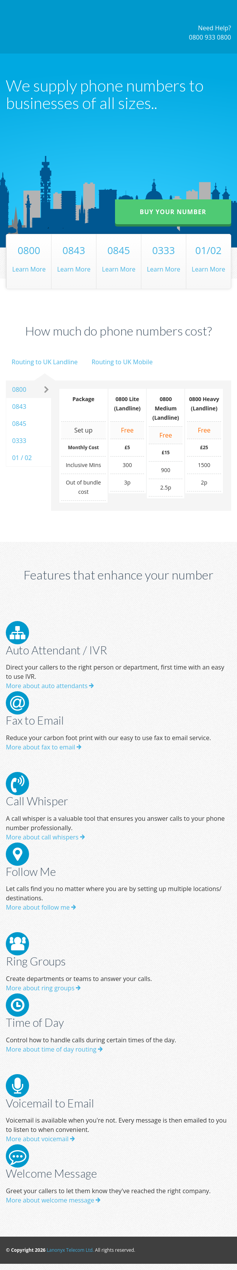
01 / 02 (22, 457)
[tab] (44, 369)
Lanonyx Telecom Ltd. (70, 1250)
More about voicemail (40, 1139)
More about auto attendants (50, 686)
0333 (19, 440)
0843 (19, 406)
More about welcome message (53, 1200)
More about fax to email (43, 747)
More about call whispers (45, 837)
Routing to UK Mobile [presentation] (122, 362)
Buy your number (173, 212)
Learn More (29, 257)
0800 (19, 389)
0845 (19, 423)
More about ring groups (43, 988)
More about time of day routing (54, 1049)
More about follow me (41, 907)
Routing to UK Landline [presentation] (45, 362)
